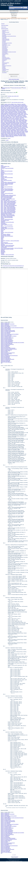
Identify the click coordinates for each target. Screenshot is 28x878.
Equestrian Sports (8, 109)
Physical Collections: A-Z (14, 12)
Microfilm (3, 64)
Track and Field (16, 133)
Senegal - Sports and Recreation (7, 236)
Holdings (8, 18)
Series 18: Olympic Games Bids (7, 337)
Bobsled (2, 174)
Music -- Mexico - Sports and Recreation (8, 209)
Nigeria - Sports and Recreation (13, 124)
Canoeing (21, 106)
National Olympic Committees (6, 213)
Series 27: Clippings (4, 346)
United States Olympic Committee (7, 249)
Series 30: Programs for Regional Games (8, 839)
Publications (4, 54)
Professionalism (10, 128)
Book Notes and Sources (5, 62)
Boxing (2, 175)
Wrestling (20, 135)
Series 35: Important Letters (6, 353)
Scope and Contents (4, 25)
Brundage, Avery (4, 106)
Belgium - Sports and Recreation (7, 173)
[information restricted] (5, 361)
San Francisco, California (5, 130)
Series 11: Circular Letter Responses (8, 331)
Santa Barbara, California (15, 130)
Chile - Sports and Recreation (9, 107)
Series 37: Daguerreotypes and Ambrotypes (9, 355)
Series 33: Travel (4, 351)
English (7, 140)
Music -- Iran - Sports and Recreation (7, 206)
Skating (12, 131)
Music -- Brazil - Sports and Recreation (12, 116)
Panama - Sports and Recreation (15, 125)
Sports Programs (4, 59)
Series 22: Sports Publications (6, 341)
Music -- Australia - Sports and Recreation (8, 200)
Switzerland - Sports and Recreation (18, 132)
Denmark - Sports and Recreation (13, 108)
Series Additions (4, 72)
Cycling (16, 107)
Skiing (15, 131)
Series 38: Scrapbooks (5, 356)
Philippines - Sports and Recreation (15, 126)
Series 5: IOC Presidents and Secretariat (8, 325)
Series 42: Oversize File (5, 360)
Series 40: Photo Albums (5, 358)
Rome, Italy (3, 129)
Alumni (19, 18)
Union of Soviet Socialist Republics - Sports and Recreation (13, 134)
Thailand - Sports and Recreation (7, 133)
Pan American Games (5, 220)
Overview (2, 23)
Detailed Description (4, 28)
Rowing (6, 129)
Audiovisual (3, 67)
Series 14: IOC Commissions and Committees (9, 334)
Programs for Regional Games (6, 58)
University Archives (3, 18)
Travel (3, 61)
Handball (24, 111)
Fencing (13, 109)
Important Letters (4, 63)
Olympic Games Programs (5, 57)
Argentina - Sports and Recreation (7, 168)
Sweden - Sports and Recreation (7, 243)
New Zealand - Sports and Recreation (8, 215)
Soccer (18, 131)
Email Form (16, 857)
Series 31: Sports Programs (6, 349)
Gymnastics (20, 111)
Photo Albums (4, 68)
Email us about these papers (14, 79)
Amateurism (19, 104)
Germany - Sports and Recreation (7, 189)
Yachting (24, 135)
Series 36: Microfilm (4, 354)
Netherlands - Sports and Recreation (12, 123)
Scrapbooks (3, 66)
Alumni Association (14, 18)
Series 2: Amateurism (5, 813)
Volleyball (7, 135)
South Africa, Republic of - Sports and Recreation (10, 240)
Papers (9, 138)
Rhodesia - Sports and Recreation (19, 128)
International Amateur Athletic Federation (8, 195)
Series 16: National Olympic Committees (8, 826)
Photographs (4, 56)
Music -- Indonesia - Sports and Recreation (9, 205)
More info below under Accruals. (17, 102)
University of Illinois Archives (10, 3)
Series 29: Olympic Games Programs (8, 348)
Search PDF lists (11, 8)
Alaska (6, 104)
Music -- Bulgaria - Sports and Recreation (8, 202)
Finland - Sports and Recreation (22, 109)
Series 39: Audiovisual (5, 357)
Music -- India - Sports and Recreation (8, 204)
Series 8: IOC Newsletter (5, 328)
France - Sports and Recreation (10, 110)
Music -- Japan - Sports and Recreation (8, 207)
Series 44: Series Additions (6, 852)
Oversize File (4, 70)
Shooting (8, 131)
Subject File (3, 60)
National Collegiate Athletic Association (12, 122)
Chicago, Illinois (4, 179)
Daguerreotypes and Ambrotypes (6, 65)
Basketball (3, 172)
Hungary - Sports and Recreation (7, 112)
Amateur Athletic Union (12, 104)
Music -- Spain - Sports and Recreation (8, 211)
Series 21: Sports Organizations (7, 340)
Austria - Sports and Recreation (20, 105)
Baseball (2, 171)
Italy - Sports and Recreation (12, 114)
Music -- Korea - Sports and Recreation (17, 119)
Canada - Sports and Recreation (13, 106)
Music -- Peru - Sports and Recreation (20, 120)
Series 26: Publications (5, 345)
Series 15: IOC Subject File (6, 335)
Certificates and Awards (5, 69)
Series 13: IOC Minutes (5, 333)
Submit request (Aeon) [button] (5, 87)
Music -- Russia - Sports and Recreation (8, 121)
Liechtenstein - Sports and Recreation (8, 198)
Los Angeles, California (9, 115)
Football (2, 110)
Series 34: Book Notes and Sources (7, 352)
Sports (2, 241)
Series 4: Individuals (5, 324)
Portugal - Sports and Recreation (7, 226)
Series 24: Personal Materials (6, 343)
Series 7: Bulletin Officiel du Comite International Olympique (12, 327)
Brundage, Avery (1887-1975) (13, 96)
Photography (24, 126)
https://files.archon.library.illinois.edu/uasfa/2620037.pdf (13, 265)
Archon (13, 860)
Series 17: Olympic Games (6, 336)
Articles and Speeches (5, 53)
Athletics (12, 105)
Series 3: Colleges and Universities (7, 323)
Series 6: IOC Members (5, 326)
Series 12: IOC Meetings (5, 332)
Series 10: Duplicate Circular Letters (7, 330)
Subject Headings (14, 15)
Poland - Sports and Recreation (13, 127)
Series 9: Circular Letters (5, 329)
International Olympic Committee (14, 113)
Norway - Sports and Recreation (7, 217)
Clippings (3, 55)
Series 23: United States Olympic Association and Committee (12, 342)
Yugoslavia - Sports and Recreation (7, 136)
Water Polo (11, 135)
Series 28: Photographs (5, 347)
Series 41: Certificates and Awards (7, 359)
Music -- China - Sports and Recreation (17, 117)
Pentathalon (6, 126)
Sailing (25, 129)
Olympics (7, 125)
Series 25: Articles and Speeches (7, 344)
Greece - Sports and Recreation (11, 111)
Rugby (10, 129)
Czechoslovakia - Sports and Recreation (8, 182)
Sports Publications (4, 242)
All (1, 362)
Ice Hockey (16, 112)
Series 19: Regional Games (6, 338)
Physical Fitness (4, 127)
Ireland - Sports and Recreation (6, 197)
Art (10, 105)
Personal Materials (4, 52)
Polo (20, 127)
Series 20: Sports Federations (6, 339)
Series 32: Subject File (5, 350)
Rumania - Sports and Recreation (18, 129)
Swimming (9, 132)
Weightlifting (16, 135)
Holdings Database (7, 5)
